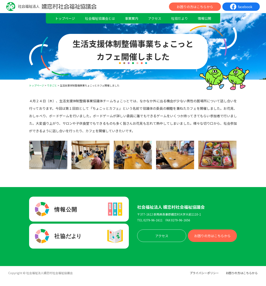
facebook (245, 6)
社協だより (179, 18)
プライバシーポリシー (204, 273)
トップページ (65, 18)
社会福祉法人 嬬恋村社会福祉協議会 (171, 207)
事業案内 (131, 18)
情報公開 (204, 18)
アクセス (154, 18)
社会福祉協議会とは (100, 18)
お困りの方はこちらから (195, 6)
